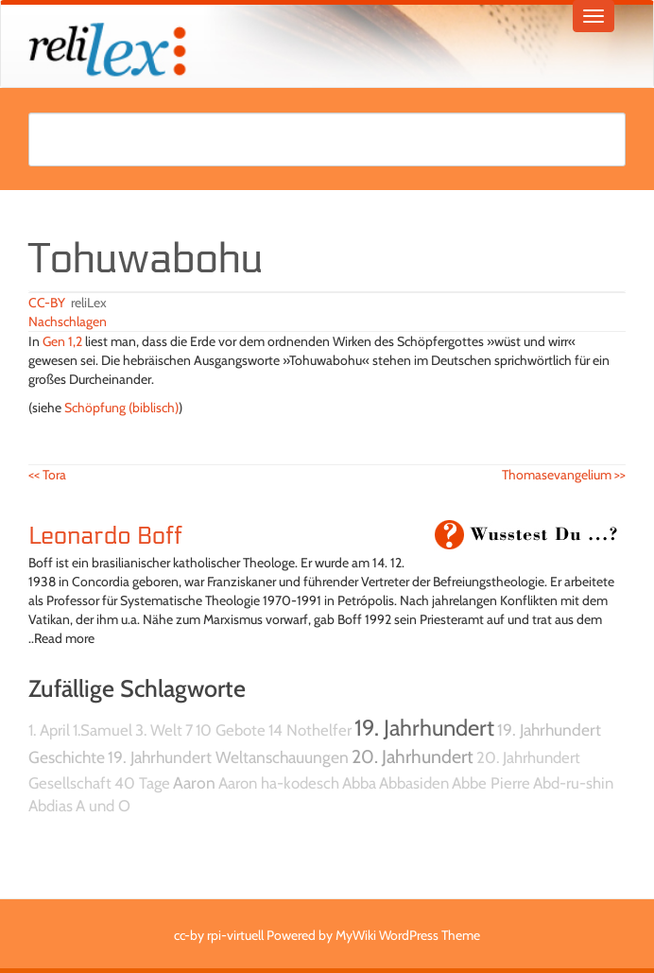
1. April (49, 730)
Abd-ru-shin (573, 782)
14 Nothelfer (310, 730)
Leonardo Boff (105, 536)
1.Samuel (102, 730)
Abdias (50, 805)
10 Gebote (231, 730)
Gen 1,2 (62, 341)
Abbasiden (414, 782)
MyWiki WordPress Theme (408, 935)
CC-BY (46, 302)
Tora (47, 474)
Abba (359, 782)
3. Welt (158, 730)
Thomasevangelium (564, 474)
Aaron (194, 782)
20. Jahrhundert (412, 756)
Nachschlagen (67, 321)
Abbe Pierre (491, 782)
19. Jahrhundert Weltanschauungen (228, 757)
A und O (103, 805)
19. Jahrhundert (424, 727)
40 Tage (142, 782)
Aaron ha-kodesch (278, 782)
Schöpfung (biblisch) (121, 407)
